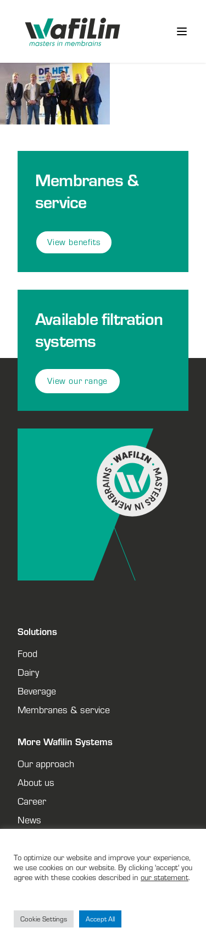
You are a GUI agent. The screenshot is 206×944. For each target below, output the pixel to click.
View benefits (74, 242)
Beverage (37, 690)
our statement (164, 877)
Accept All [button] (100, 919)
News (29, 819)
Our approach (46, 763)
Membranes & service (64, 709)
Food (27, 653)
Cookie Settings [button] (43, 919)
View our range (77, 381)
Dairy (28, 672)
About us (36, 782)
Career (32, 801)
